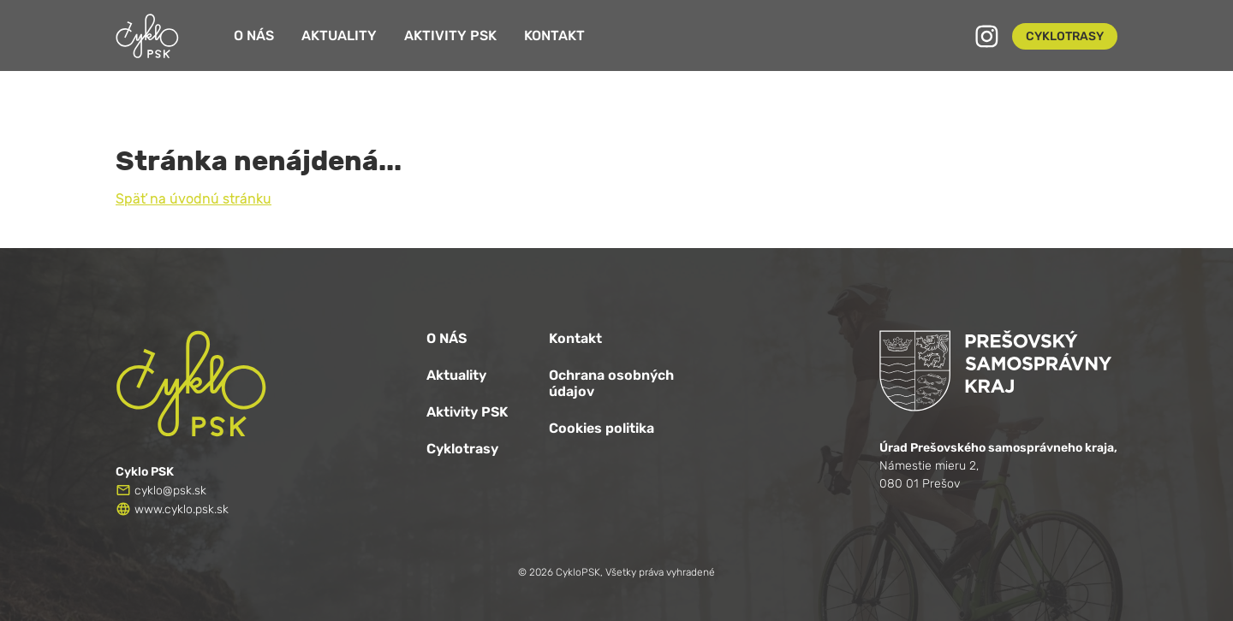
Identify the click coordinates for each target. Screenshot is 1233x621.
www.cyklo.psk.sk (172, 509)
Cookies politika (601, 428)
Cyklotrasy (462, 449)
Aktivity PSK (481, 46)
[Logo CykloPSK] (163, 47)
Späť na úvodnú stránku (193, 199)
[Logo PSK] (998, 370)
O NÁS (446, 338)
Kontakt (585, 46)
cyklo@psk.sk (161, 490)
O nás (285, 46)
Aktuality (370, 46)
